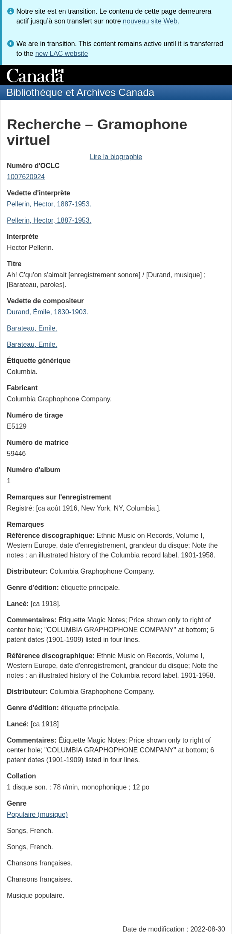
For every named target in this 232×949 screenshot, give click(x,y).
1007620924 (26, 176)
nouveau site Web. (151, 21)
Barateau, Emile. (32, 328)
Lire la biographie (116, 156)
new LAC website (61, 53)
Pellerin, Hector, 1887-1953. (49, 204)
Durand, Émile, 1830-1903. (47, 312)
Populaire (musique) (37, 814)
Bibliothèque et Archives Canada (80, 92)
